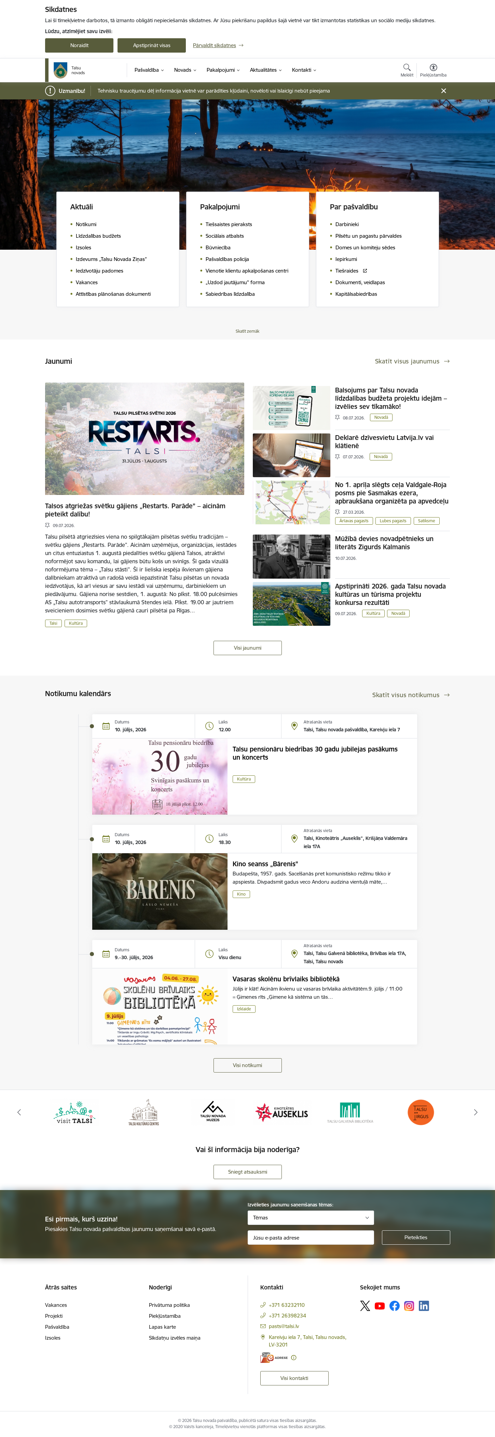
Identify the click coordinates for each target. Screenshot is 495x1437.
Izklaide (244, 1008)
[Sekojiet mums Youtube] (380, 1305)
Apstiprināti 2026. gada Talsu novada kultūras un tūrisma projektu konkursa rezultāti (390, 594)
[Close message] (443, 91)
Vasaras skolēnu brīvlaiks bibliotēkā (286, 979)
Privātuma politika (169, 1305)
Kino (241, 894)
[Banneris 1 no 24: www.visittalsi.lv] (74, 1111)
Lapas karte (162, 1327)
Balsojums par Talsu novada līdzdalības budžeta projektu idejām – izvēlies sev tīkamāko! (391, 398)
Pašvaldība (57, 1327)
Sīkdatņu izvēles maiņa (175, 1338)
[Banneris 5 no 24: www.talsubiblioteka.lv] (351, 1111)
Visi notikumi (247, 1065)
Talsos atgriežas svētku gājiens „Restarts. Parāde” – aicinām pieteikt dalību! (135, 510)
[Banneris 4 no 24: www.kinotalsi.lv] (282, 1111)
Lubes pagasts (393, 520)
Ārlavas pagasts (354, 520)
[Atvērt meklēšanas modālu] (407, 71)
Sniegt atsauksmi (247, 1172)
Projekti (54, 1316)
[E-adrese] (274, 1357)
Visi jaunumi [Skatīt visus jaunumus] (247, 648)
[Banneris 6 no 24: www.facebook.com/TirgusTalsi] (420, 1111)
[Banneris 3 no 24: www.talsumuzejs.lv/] (213, 1111)
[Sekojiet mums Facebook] (394, 1306)
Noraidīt (79, 45)
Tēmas (260, 1217)
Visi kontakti (294, 1378)
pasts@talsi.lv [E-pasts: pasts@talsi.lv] (284, 1326)
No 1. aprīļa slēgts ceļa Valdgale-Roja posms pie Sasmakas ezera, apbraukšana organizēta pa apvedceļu (392, 493)
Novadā (381, 417)
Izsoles (52, 1338)
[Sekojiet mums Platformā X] (365, 1306)
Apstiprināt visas (151, 45)
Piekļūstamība (165, 1316)
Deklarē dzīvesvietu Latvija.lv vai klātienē (384, 441)
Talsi (53, 623)
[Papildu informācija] (293, 1357)
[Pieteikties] (416, 1237)
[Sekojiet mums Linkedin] (424, 1306)
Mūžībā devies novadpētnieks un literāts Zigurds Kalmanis (384, 543)
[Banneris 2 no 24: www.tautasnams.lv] (144, 1111)
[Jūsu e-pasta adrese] (311, 1237)
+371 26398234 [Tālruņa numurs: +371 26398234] (287, 1315)
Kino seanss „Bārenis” (265, 864)
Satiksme (426, 520)
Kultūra (76, 623)
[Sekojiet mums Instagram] (409, 1306)
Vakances (56, 1305)
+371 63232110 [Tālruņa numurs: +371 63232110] (287, 1305)
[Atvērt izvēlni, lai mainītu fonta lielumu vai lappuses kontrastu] (433, 71)
